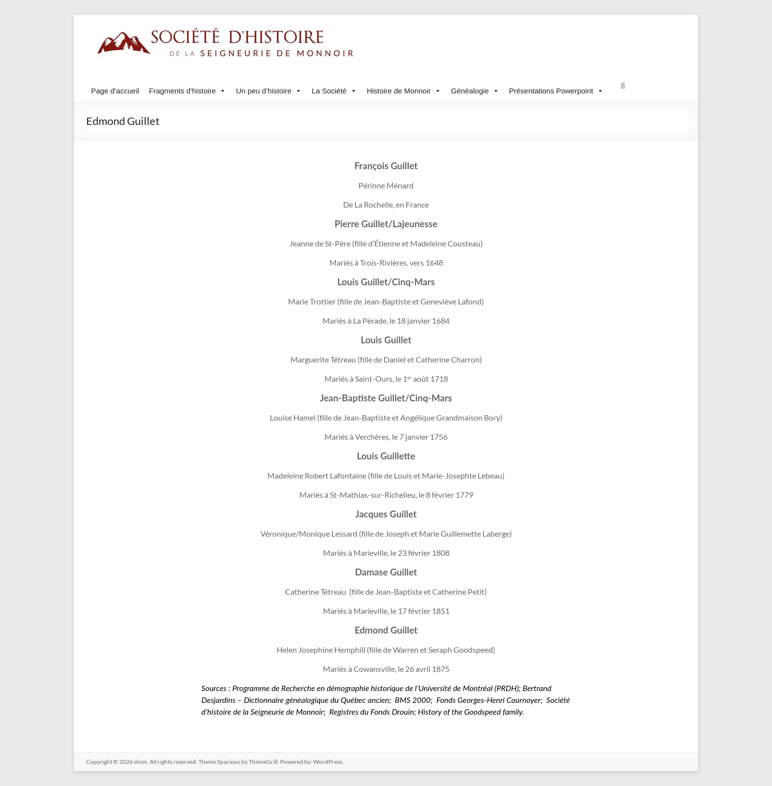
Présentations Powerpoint (556, 91)
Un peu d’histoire (269, 91)
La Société (334, 91)
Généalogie (475, 91)
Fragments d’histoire (187, 91)
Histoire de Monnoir (404, 91)
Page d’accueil (115, 91)
